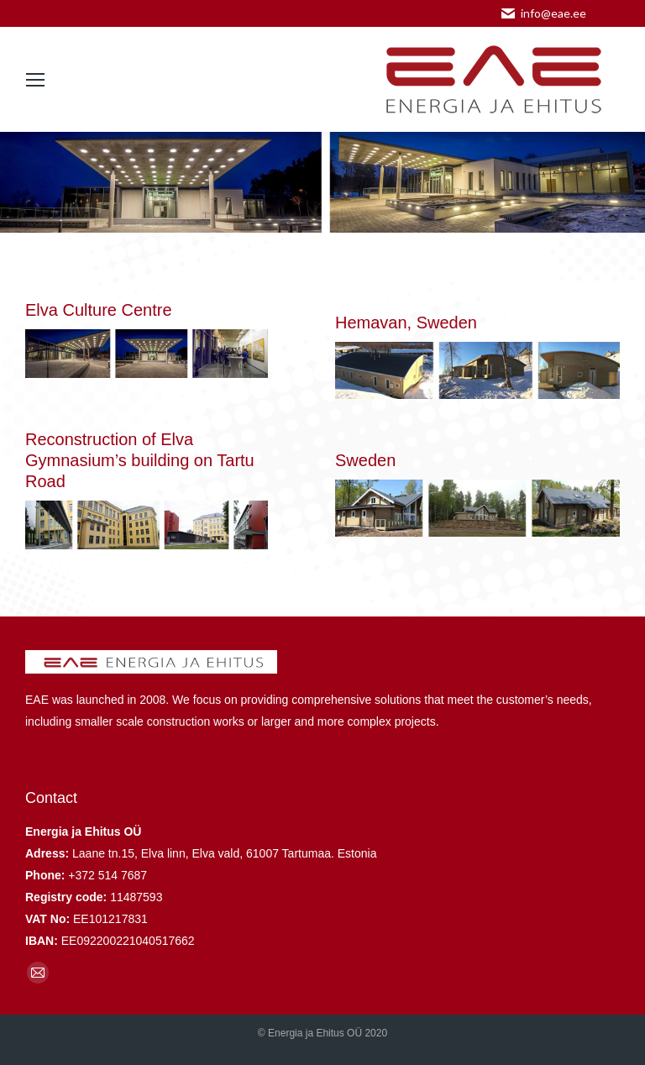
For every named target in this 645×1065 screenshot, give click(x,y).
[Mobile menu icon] (35, 80)
